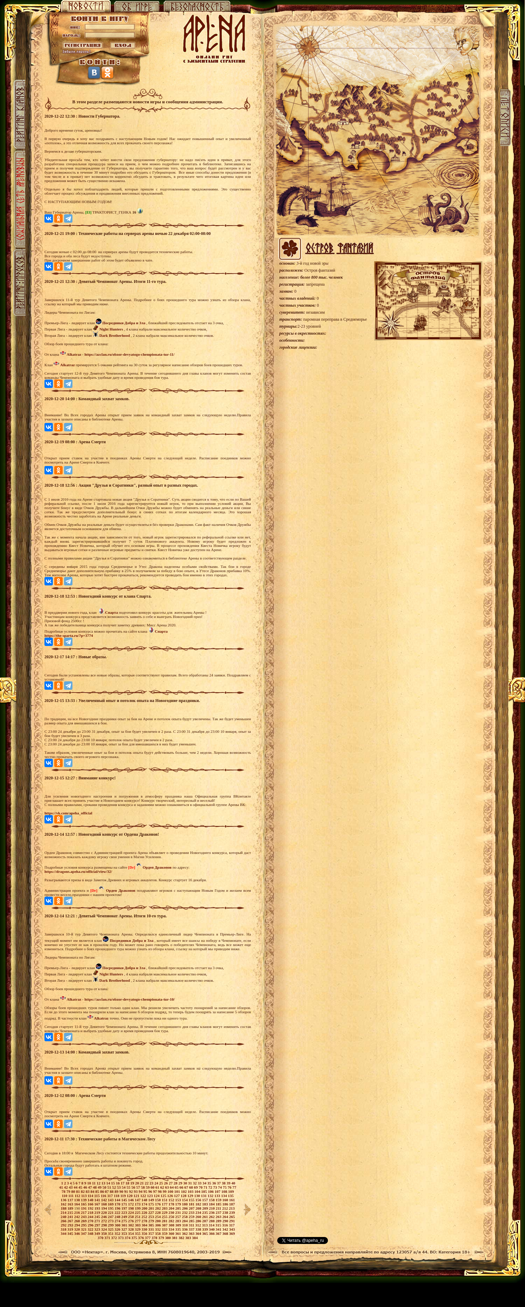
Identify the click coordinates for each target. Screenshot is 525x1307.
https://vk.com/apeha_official (68, 813)
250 (131, 1217)
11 (94, 1183)
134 (224, 1196)
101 (177, 1191)
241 (70, 1217)
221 (111, 1212)
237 (219, 1212)
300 (117, 1225)
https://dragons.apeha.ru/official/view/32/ (78, 871)
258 (185, 1217)
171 (124, 1204)
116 (104, 1196)
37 (219, 1183)
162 (64, 1204)
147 (138, 1200)
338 (198, 1229)
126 (170, 1196)
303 (138, 1225)
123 (150, 1196)
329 (138, 1229)
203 (165, 1208)
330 (144, 1229)
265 (232, 1217)
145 (124, 1200)
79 (68, 1191)
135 (231, 1196)
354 (131, 1233)
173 (138, 1204)
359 (165, 1233)
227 (151, 1212)
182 (198, 1204)
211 (219, 1208)
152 (171, 1200)
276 (131, 1221)
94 (141, 1191)
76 (229, 1187)
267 (70, 1221)
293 (71, 1225)
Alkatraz (74, 354)
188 (64, 1208)
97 (155, 1191)
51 (109, 1187)
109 (231, 1191)
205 (178, 1208)
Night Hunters (111, 329)
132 (211, 1196)
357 (151, 1233)
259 (192, 1217)
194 (104, 1208)
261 (205, 1217)
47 (90, 1187)
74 (220, 1187)
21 (142, 1183)
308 (171, 1225)
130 (197, 1196)
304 (144, 1225)
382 (181, 1238)
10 (89, 1183)
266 (64, 1221)
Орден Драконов (157, 867)
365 (205, 1233)
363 (192, 1233)
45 (80, 1187)
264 (225, 1217)
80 (73, 1191)
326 (117, 1229)
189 (71, 1208)
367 (219, 1233)
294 (77, 1225)
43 (71, 1187)
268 (77, 1221)
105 (204, 1191)
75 (225, 1187)
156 (198, 1200)
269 (84, 1221)
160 (225, 1200)
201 (151, 1208)
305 (151, 1225)
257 (178, 1217)
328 (131, 1229)
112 (78, 1196)
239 (232, 1212)
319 (70, 1229)
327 (124, 1229)
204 (171, 1208)
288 (212, 1221)
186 (225, 1204)
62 (162, 1187)
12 (99, 1183)
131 (204, 1196)
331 (151, 1229)
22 (147, 1183)
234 (198, 1212)
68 (191, 1187)
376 (141, 1238)
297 (97, 1225)
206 (185, 1208)
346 (77, 1233)
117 (110, 1196)
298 (104, 1225)
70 (201, 1187)
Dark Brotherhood (114, 335)
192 (91, 1208)
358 (158, 1233)
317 (232, 1225)
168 (104, 1204)
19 (132, 1183)
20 (137, 1183)
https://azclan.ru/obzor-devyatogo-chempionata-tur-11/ (129, 354)
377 (148, 1238)
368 (225, 1233)
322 (91, 1229)
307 (165, 1225)
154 (185, 1200)
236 (212, 1212)
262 (212, 1217)
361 (178, 1233)
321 (84, 1229)
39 (228, 1183)
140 (91, 1200)
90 (121, 1191)
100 (170, 1191)
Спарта (111, 612)
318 (64, 1229)
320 (77, 1229)
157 (205, 1200)
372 (114, 1238)
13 (104, 1183)
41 (61, 1187)
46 (85, 1187)
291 (232, 1221)
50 (105, 1187)
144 (117, 1200)
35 (209, 1183)
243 (84, 1217)
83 (88, 1191)
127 (177, 1196)
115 (97, 1196)
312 (198, 1225)
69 (196, 1187)
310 (185, 1225)
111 (71, 1196)
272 (104, 1221)
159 (219, 1200)
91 (126, 1191)
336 (185, 1229)
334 (171, 1229)
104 (197, 1191)
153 (178, 1200)
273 (111, 1221)
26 (166, 1183)
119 (123, 1196)
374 (128, 1238)
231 (178, 1212)
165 (84, 1204)
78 (64, 1191)
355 (138, 1233)
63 (167, 1187)
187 (232, 1204)
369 (232, 1233)
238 (225, 1212)
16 (118, 1183)
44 (76, 1187)
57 (138, 1187)
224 (131, 1212)
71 (206, 1187)
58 (143, 1187)
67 (186, 1187)
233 (192, 1212)
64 (172, 1187)
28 (176, 1183)
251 (138, 1217)
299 (111, 1225)
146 (131, 1200)
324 (104, 1229)
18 (127, 1183)
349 (97, 1233)
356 (144, 1233)
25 (161, 1183)
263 (219, 1217)
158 (212, 1200)
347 (84, 1233)
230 (171, 1212)
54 (124, 1187)
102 (184, 1191)
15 (113, 1183)
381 (175, 1238)
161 (232, 1200)
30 (185, 1183)
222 (117, 1212)
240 (64, 1217)
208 (198, 1208)
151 (165, 1200)
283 (178, 1221)
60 (152, 1187)
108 (224, 1191)
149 (151, 1200)
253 (151, 1217)
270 (91, 1221)
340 (212, 1229)
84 (92, 1191)
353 (124, 1233)
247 (111, 1217)
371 (107, 1238)
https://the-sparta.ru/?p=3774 (68, 635)
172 (131, 1204)
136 (64, 1200)
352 (117, 1233)
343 (232, 1229)
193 (97, 1208)
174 (144, 1204)
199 (138, 1208)
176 (158, 1204)
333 (165, 1229)
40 (233, 1183)
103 (191, 1191)
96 (150, 1191)
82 (83, 1191)
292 (64, 1225)
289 (219, 1221)
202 (158, 1208)
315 (219, 1225)
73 (215, 1187)
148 (144, 1200)
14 (108, 1183)
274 (117, 1221)
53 (119, 1187)
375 (134, 1238)
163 (70, 1204)
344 (64, 1233)
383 (188, 1238)
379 (161, 1238)
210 (212, 1208)
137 (70, 1200)
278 (144, 1221)
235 (205, 1212)
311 (192, 1225)
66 (182, 1187)
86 (102, 1191)
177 (165, 1204)
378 (155, 1238)
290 (225, 1221)
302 (131, 1225)
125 (164, 1196)
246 (104, 1217)
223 (124, 1212)
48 (95, 1187)
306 (158, 1225)
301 (124, 1225)
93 (136, 1191)
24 (156, 1183)
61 (157, 1187)
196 (117, 1208)
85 (97, 1191)
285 (192, 1221)
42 (66, 1187)
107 (218, 1191)
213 (232, 1208)
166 (91, 1204)
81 (78, 1191)
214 (64, 1212)
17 (123, 1183)
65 (177, 1187)
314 (212, 1225)
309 (178, 1225)
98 (160, 1191)
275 (124, 1221)
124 (157, 1196)
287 (205, 1221)
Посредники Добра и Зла (123, 323)
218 (91, 1212)
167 (97, 1204)
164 (77, 1204)
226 (144, 1212)
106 (211, 1191)
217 (84, 1212)
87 (107, 1191)
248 (117, 1217)
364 (198, 1233)
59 (148, 1187)
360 (171, 1233)
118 (117, 1196)
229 (165, 1212)
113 (84, 1196)
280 (158, 1221)
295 (84, 1225)
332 (158, 1229)
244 (91, 1217)
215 (70, 1212)
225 (138, 1212)
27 (171, 1183)
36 (214, 1183)
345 (70, 1233)
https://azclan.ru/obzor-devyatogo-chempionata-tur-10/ (129, 999)
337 (192, 1229)
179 (178, 1204)
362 (185, 1233)
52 (114, 1187)
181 (192, 1204)
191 (84, 1208)
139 (84, 1200)
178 (171, 1204)
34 (204, 1183)
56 (133, 1187)
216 (77, 1212)
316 (225, 1225)
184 (212, 1204)
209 (205, 1208)
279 (151, 1221)
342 (225, 1229)
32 (195, 1183)
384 (195, 1238)
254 (158, 1217)
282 (171, 1221)
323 (97, 1229)
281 (165, 1221)
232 (185, 1212)
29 (180, 1183)
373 (121, 1238)
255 (165, 1217)
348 (91, 1233)
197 (124, 1208)
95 (146, 1191)
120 (130, 1196)
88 (112, 1191)
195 (111, 1208)
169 (111, 1204)
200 (144, 1208)
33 (200, 1183)
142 (104, 1200)
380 (168, 1238)
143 (111, 1200)
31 (190, 1183)
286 (198, 1221)
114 (91, 1196)
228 (158, 1212)
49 (100, 1187)
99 (165, 1191)
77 (234, 1187)
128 (184, 1196)
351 (111, 1233)
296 (91, 1225)
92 (131, 1191)
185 (219, 1204)
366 (212, 1233)
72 (210, 1187)
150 (158, 1200)
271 (97, 1221)
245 (97, 1217)
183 (205, 1204)
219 (97, 1212)
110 (65, 1196)
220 (104, 1212)
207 (192, 1208)
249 (124, 1217)
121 (137, 1196)
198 (131, 1208)
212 (225, 1208)
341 (219, 1229)
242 (77, 1217)
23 (151, 1183)
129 (191, 1196)
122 (143, 1196)
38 (224, 1183)
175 (151, 1204)
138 (77, 1200)
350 (104, 1233)
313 (205, 1225)
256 (171, 1217)
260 (198, 1217)
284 (185, 1221)
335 (178, 1229)
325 (111, 1229)
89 (116, 1191)
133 (218, 1196)
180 (185, 1204)
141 (97, 1200)
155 (192, 1200)
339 (205, 1229)
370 (101, 1238)
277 (138, 1221)
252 (144, 1217)
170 (117, 1204)
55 (129, 1187)
